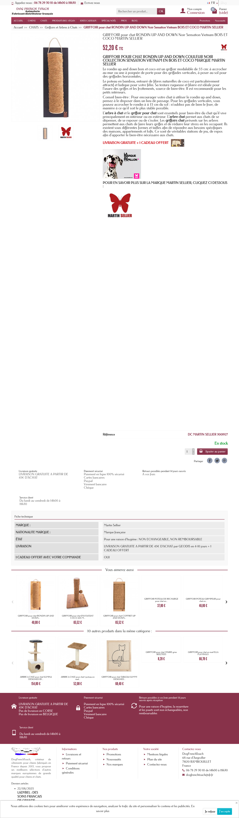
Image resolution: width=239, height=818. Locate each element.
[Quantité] (188, 451)
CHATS (44, 20)
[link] (209, 460)
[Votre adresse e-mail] (111, 793)
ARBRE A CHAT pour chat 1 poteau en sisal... (78, 661)
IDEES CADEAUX (88, 20)
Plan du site (154, 723)
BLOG (134, 20)
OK (161, 11)
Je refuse (210, 811)
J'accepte (224, 811)
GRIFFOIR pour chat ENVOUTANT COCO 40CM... (77, 600)
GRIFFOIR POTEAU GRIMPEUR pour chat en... (203, 583)
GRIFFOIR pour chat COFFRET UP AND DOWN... (119, 600)
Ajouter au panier (212, 451)
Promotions (205, 20)
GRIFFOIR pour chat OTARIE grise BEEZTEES (161, 637)
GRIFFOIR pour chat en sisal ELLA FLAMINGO (203, 637)
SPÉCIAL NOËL (109, 20)
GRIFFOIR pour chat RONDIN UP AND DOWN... (36, 600)
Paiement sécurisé (77, 727)
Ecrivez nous (90, 3)
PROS (124, 20)
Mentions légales (157, 718)
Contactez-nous (157, 729)
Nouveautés (220, 20)
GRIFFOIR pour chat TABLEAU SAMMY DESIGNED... (119, 661)
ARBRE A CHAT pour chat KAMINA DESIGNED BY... (36, 661)
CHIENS (32, 20)
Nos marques (115, 729)
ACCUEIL (18, 20)
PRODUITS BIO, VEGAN (63, 20)
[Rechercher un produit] (136, 11)
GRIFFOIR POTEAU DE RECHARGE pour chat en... (161, 583)
